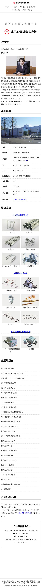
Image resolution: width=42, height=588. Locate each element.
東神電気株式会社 (20, 273)
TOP (7, 7)
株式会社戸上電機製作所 (20, 332)
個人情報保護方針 (24, 513)
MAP (26, 160)
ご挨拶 (14, 7)
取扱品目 (32, 7)
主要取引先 (16, 10)
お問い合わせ (27, 10)
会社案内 (23, 7)
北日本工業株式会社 (20, 199)
